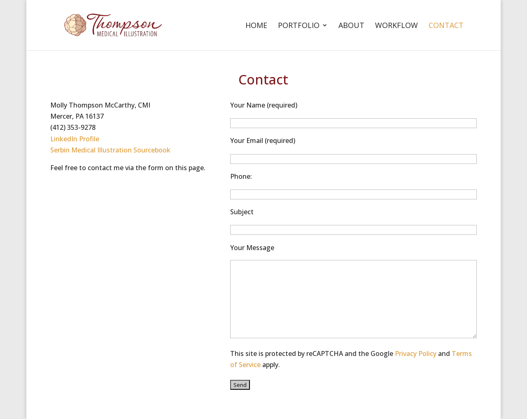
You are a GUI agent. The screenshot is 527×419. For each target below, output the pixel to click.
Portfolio (298, 26)
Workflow (396, 26)
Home (256, 26)
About (351, 26)
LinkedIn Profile (74, 138)
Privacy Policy (415, 353)
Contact (446, 26)
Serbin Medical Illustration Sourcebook (110, 149)
